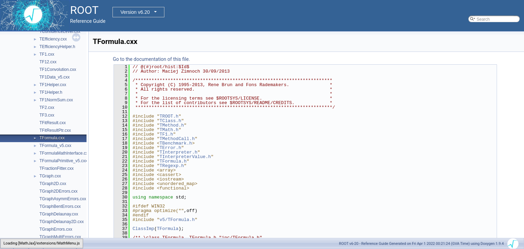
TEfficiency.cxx (53, 39)
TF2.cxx (46, 107)
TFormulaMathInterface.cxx (64, 153)
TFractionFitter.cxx (56, 168)
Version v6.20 (135, 12)
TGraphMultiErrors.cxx (60, 236)
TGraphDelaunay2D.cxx (61, 221)
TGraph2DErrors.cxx (58, 191)
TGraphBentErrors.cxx (60, 206)
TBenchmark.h (176, 143)
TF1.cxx (46, 54)
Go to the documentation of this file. (151, 59)
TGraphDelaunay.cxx (58, 214)
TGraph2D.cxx (52, 183)
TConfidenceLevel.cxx (59, 31)
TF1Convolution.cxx (57, 69)
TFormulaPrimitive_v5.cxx (63, 160)
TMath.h (169, 130)
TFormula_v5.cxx (55, 145)
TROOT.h (169, 116)
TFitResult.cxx (52, 122)
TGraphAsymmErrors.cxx (62, 198)
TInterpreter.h (178, 152)
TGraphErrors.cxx (55, 229)
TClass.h (170, 121)
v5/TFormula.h (177, 219)
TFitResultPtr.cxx (55, 130)
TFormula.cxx (52, 138)
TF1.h (166, 134)
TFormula (167, 228)
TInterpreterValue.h (185, 157)
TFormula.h (173, 161)
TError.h (170, 148)
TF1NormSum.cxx (56, 100)
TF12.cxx (47, 61)
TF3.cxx (46, 115)
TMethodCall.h (177, 139)
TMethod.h (172, 125)
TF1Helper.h (50, 92)
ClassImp (143, 228)
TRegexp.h (172, 166)
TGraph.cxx (50, 176)
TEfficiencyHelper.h (57, 46)
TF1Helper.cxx (52, 84)
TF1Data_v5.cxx (54, 77)
